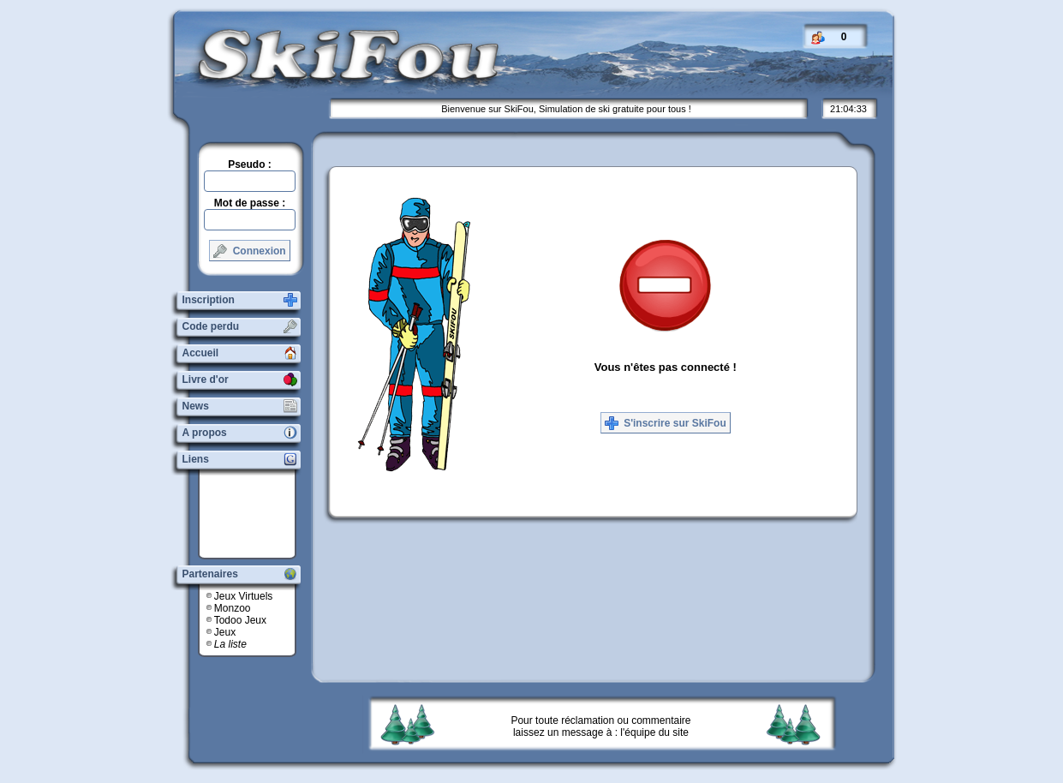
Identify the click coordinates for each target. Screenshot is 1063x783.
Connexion (249, 251)
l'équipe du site (654, 732)
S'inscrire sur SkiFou (665, 423)
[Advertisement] (253, 514)
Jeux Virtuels (243, 596)
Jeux (225, 632)
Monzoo (232, 608)
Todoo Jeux (240, 620)
